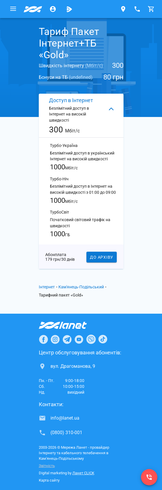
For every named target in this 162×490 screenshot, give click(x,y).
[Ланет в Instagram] (55, 339)
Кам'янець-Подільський (81, 287)
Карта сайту (49, 480)
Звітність (47, 466)
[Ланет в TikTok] (102, 339)
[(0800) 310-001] (149, 477)
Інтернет (47, 287)
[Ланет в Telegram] (67, 339)
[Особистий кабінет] (53, 9)
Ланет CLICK (83, 473)
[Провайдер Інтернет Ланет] (69, 325)
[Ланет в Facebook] (43, 339)
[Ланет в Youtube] (78, 339)
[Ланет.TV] (69, 9)
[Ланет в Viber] (91, 339)
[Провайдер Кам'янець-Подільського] (33, 9)
